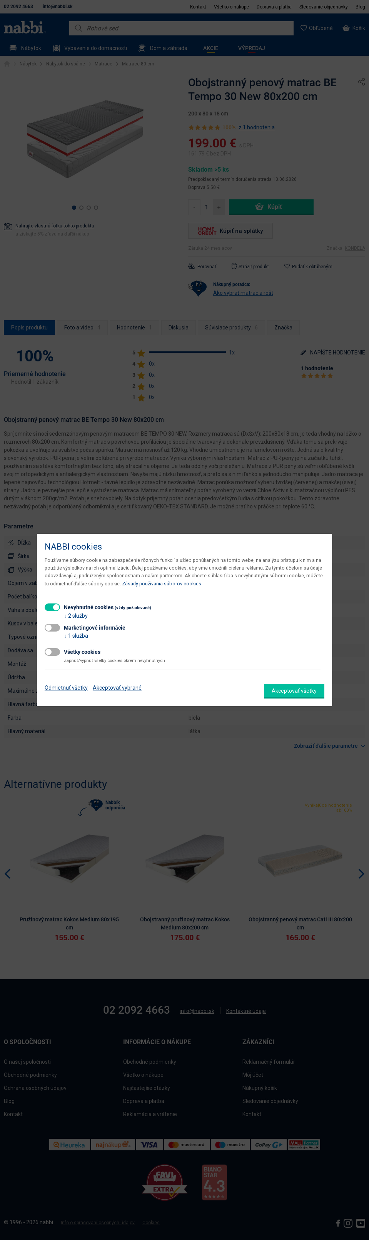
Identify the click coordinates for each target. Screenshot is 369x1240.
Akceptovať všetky (294, 691)
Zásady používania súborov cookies (161, 584)
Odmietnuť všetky (66, 688)
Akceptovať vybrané (117, 688)
